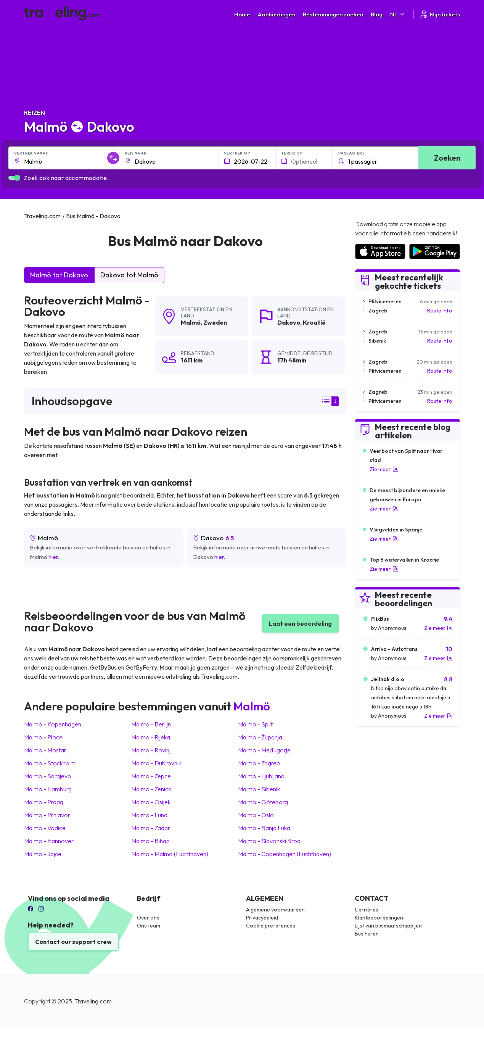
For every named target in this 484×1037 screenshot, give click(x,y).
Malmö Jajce (42, 854)
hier (53, 556)
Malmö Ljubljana (261, 776)
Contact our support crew (73, 941)
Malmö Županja (260, 737)
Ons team (148, 925)
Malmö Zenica (151, 789)
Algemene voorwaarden (275, 909)
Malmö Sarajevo (47, 776)
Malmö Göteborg (263, 802)
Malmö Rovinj (150, 750)
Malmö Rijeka (150, 737)
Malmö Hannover (49, 841)
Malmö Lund (149, 815)
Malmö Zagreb (259, 763)
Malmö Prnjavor (47, 815)
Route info (439, 310)
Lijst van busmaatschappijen (388, 925)
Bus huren (367, 933)
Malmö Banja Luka (264, 828)
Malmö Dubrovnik (156, 763)
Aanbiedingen (276, 14)
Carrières (366, 909)
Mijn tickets (439, 14)
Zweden (215, 322)
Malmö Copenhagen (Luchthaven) (284, 854)
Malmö (191, 322)
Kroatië (314, 322)
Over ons (148, 917)
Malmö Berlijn (151, 724)
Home (242, 14)
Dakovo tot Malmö (129, 275)
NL (397, 14)
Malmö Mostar (45, 750)
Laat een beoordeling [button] (300, 623)
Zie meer (384, 469)
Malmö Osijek (150, 802)
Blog (377, 14)
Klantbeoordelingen (379, 917)
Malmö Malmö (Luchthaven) (169, 854)
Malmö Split (255, 724)
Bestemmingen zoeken (333, 14)
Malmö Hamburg (48, 789)
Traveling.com (93, 1001)
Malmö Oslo (256, 815)
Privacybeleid (262, 917)
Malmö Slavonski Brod (269, 841)
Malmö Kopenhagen (52, 724)
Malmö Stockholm (50, 763)
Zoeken (447, 158)
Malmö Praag (43, 802)
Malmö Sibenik (259, 789)
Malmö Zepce (151, 776)
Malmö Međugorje (264, 750)
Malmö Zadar (150, 828)
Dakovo (288, 322)
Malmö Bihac (150, 841)
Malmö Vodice (45, 828)
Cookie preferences (270, 925)
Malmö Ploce (43, 737)
